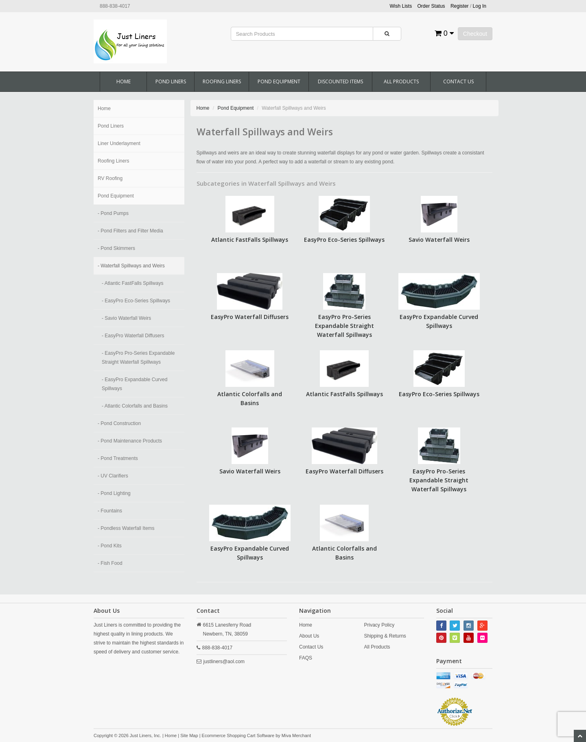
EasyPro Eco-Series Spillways (344, 239)
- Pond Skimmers (116, 248)
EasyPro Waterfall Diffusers (250, 317)
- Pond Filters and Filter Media (130, 231)
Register (459, 6)
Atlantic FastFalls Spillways (249, 239)
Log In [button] (479, 6)
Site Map (189, 735)
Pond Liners (170, 81)
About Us (309, 636)
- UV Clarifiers (113, 476)
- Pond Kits (110, 546)
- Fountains (110, 511)
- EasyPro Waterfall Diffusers (133, 335)
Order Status (431, 6)
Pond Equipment (279, 81)
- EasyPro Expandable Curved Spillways (134, 384)
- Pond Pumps (113, 213)
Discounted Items (340, 81)
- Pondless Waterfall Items (126, 528)
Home (123, 81)
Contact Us (458, 81)
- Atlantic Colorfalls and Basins (135, 406)
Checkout (475, 33)
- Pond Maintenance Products (130, 441)
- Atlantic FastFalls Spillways (132, 283)
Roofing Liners (222, 81)
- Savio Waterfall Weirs (126, 318)
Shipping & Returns (385, 636)
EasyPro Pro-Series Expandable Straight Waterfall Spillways (344, 325)
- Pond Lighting (114, 493)
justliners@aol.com (224, 661)
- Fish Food (110, 563)
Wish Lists (401, 6)
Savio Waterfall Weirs (439, 239)
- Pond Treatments (118, 458)
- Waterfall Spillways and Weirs (131, 266)
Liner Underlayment (119, 143)
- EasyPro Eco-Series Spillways (136, 301)
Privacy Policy (379, 625)
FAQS (305, 658)
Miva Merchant (296, 735)
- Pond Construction (119, 423)
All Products (401, 81)
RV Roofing (110, 178)
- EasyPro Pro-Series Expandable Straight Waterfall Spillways (138, 357)
